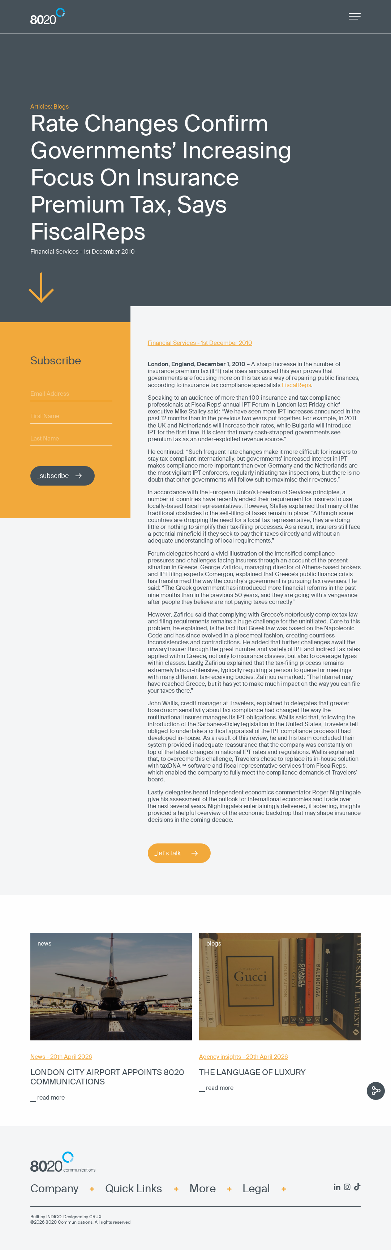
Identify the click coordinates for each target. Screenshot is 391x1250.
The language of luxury (252, 1072)
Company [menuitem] (54, 1189)
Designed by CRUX (82, 1217)
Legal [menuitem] (256, 1189)
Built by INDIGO (45, 1217)
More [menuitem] (202, 1189)
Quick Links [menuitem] (133, 1189)
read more (51, 1097)
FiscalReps (296, 385)
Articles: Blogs (49, 107)
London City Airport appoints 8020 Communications (107, 1077)
